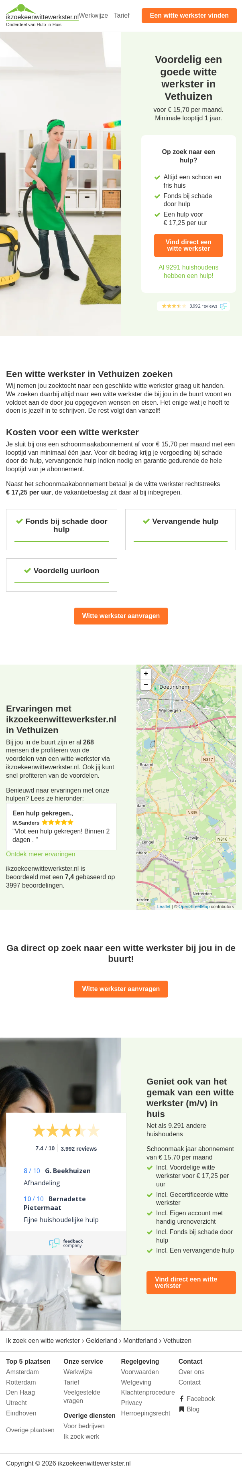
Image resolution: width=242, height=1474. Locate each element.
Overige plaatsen (30, 1430)
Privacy (131, 1402)
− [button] (146, 684)
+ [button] (146, 674)
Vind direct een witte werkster (188, 245)
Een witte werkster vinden (189, 15)
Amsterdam (22, 1372)
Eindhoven (21, 1413)
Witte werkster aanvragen (121, 615)
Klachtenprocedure (148, 1392)
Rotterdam (21, 1382)
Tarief (121, 15)
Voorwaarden (140, 1372)
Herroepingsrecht (146, 1413)
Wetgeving (136, 1382)
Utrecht (16, 1402)
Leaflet (164, 906)
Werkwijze (93, 15)
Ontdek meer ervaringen (40, 854)
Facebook (200, 1398)
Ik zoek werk (81, 1436)
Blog (192, 1409)
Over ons (192, 1372)
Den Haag (20, 1392)
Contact (190, 1382)
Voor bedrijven (83, 1426)
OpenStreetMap (194, 906)
